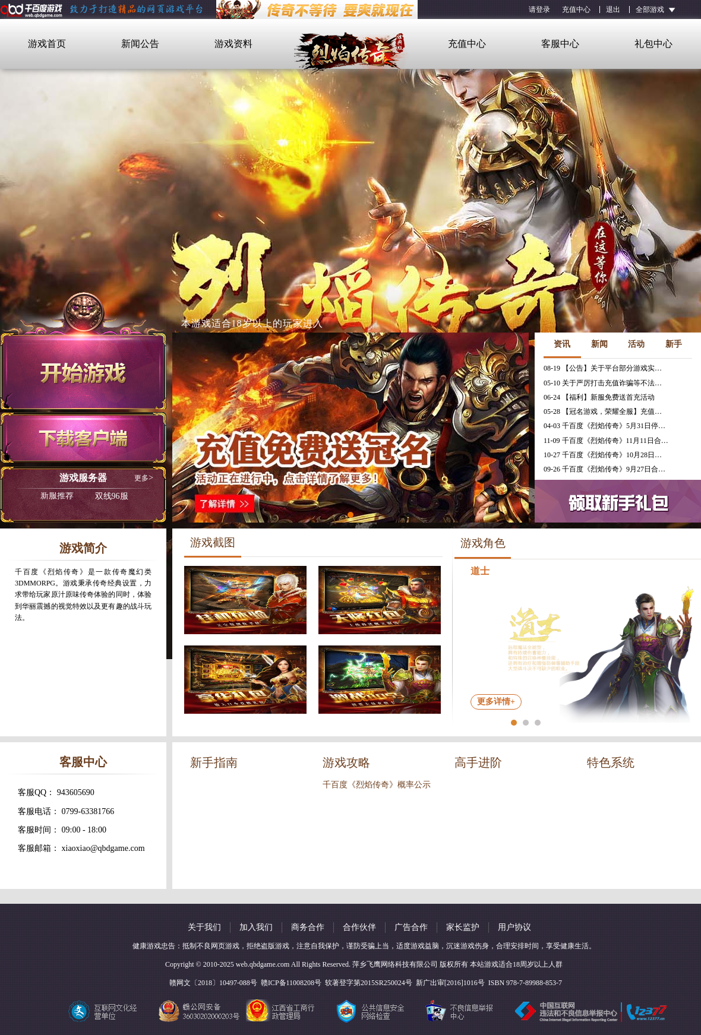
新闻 (599, 344)
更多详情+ (496, 701)
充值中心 (576, 9)
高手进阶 (478, 762)
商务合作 (307, 927)
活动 (636, 344)
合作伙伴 (359, 927)
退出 (613, 9)
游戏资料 (233, 44)
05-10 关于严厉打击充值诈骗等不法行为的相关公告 (606, 383)
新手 (673, 344)
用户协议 (514, 927)
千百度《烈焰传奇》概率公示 (377, 784)
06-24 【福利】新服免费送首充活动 (599, 397)
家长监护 (462, 927)
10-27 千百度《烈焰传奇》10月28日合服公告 (606, 454)
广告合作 (411, 927)
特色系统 (610, 762)
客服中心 (560, 44)
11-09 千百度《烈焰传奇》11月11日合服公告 (606, 440)
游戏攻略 (346, 762)
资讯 (562, 344)
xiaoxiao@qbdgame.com (103, 848)
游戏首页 (47, 44)
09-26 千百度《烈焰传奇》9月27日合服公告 (606, 469)
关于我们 (204, 927)
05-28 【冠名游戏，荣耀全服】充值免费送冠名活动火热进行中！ (606, 411)
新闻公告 (140, 44)
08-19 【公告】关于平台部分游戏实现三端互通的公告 (606, 368)
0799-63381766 (88, 811)
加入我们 (256, 927)
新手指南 (214, 762)
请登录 (539, 9)
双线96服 (84, 496)
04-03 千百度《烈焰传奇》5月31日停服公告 (606, 425)
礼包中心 (653, 44)
